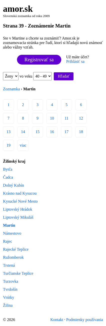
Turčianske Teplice (18, 273)
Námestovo (12, 233)
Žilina (7, 305)
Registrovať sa (39, 59)
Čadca (8, 177)
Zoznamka (11, 89)
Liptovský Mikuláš (18, 217)
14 (23, 132)
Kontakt (56, 319)
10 (52, 118)
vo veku (36, 76)
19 (8, 145)
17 (66, 132)
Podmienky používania (84, 319)
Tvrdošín (10, 289)
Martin (9, 225)
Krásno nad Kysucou (19, 193)
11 (66, 118)
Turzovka (10, 281)
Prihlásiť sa (75, 61)
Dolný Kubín (13, 185)
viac (23, 145)
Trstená (9, 265)
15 (38, 132)
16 (52, 132)
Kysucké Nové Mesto (20, 201)
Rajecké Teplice (15, 249)
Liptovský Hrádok (17, 209)
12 (81, 118)
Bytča (7, 169)
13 (8, 132)
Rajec (7, 241)
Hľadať (64, 76)
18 (81, 132)
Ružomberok (13, 257)
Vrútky (8, 297)
